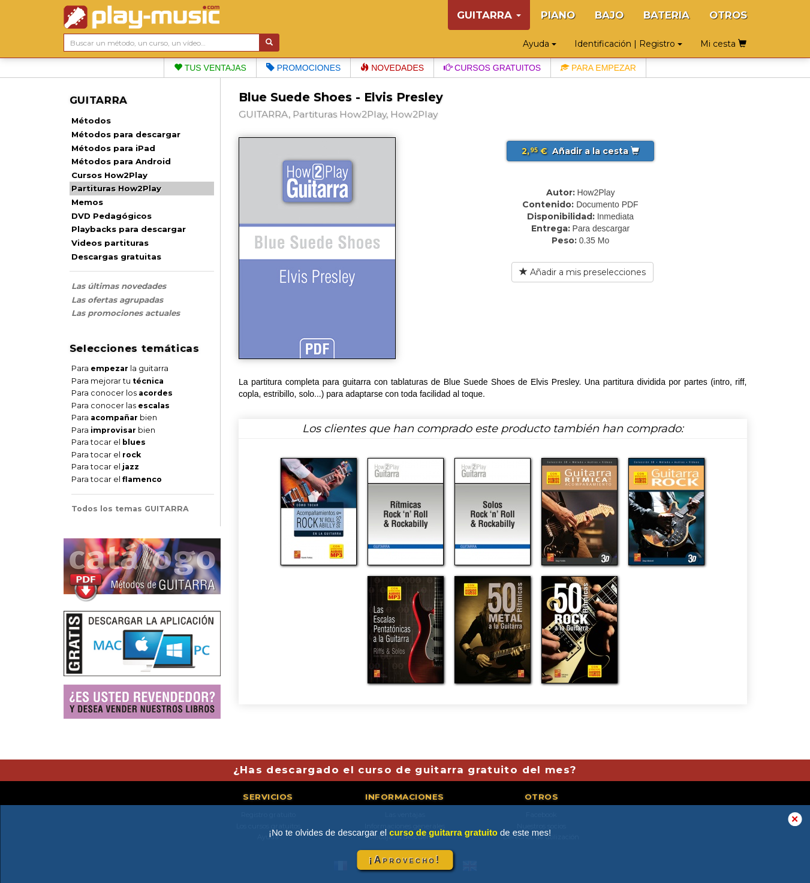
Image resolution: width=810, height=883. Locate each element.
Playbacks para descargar (128, 229)
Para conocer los (122, 392)
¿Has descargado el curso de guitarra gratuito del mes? (405, 770)
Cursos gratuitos (492, 68)
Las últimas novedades (118, 286)
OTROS (728, 15)
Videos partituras (110, 243)
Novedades (392, 68)
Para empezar (598, 68)
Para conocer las (120, 405)
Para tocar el (108, 442)
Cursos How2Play (109, 175)
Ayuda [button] (539, 43)
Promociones (303, 68)
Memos (87, 202)
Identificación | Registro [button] (628, 43)
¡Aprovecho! (405, 860)
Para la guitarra (119, 368)
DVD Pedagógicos (111, 216)
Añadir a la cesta (580, 151)
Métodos (91, 120)
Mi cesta (723, 43)
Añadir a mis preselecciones (582, 272)
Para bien (114, 417)
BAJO (609, 15)
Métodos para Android (121, 161)
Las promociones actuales (125, 313)
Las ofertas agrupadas (117, 300)
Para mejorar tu (117, 380)
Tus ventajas (210, 68)
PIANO (558, 15)
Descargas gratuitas (116, 256)
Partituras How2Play (116, 188)
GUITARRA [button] (489, 15)
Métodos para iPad (113, 148)
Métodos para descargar (125, 134)
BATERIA (666, 15)
